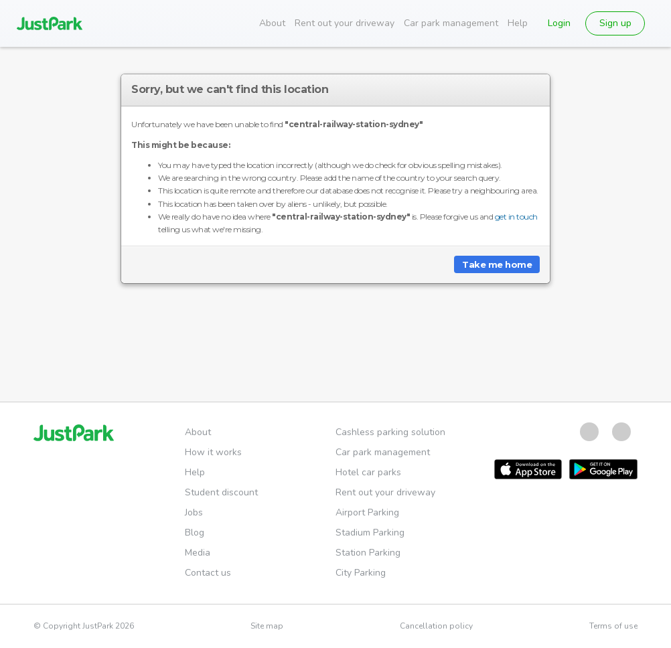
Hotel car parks (368, 472)
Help (518, 23)
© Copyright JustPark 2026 (83, 626)
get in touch (516, 217)
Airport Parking (367, 512)
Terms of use (613, 626)
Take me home (497, 264)
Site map (266, 626)
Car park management (451, 23)
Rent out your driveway (344, 23)
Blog (194, 532)
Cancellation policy (436, 626)
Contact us (208, 572)
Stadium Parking (370, 532)
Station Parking (368, 552)
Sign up (615, 23)
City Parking (361, 572)
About (272, 23)
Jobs (194, 512)
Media (197, 552)
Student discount (221, 492)
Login (559, 23)
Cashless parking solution (390, 432)
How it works (213, 452)
